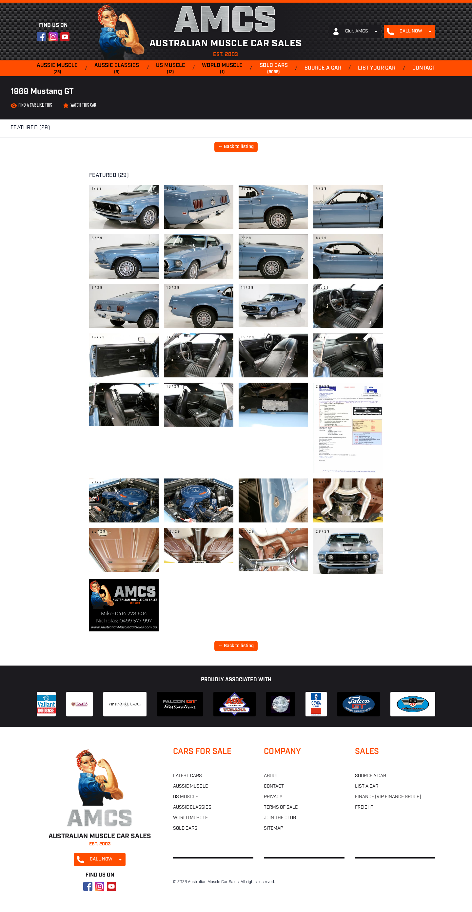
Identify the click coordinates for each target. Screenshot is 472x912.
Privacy (273, 797)
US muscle (170, 69)
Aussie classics (116, 69)
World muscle (222, 69)
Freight (364, 807)
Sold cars (274, 69)
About (271, 776)
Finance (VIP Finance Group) (388, 797)
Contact (423, 68)
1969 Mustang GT (42, 92)
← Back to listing (236, 146)
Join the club (280, 818)
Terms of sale (281, 807)
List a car (366, 786)
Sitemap (273, 828)
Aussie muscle (57, 69)
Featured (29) (30, 128)
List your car (376, 68)
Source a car (323, 68)
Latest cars (187, 776)
